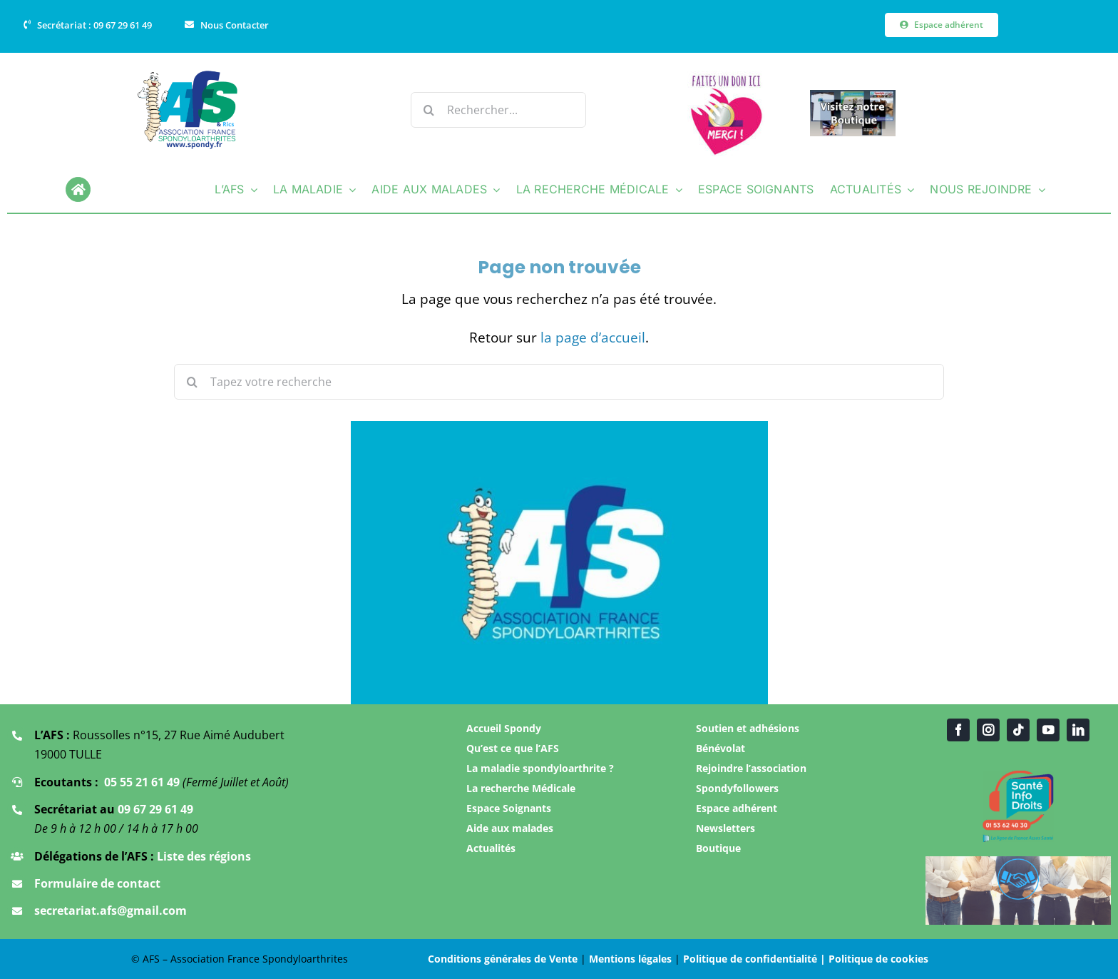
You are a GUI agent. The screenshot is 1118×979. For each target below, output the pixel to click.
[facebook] (958, 730)
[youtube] (1048, 730)
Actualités (491, 848)
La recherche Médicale (520, 788)
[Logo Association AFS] (188, 75)
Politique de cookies (878, 958)
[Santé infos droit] (1018, 775)
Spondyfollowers (737, 788)
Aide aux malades (509, 828)
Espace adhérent (736, 808)
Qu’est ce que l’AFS (512, 748)
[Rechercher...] (498, 110)
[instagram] (988, 730)
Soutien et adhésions (747, 728)
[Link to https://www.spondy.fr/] (78, 189)
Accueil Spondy (503, 728)
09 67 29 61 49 (155, 809)
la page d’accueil (592, 337)
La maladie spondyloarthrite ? (540, 768)
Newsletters (725, 828)
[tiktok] (1018, 730)
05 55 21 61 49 (142, 782)
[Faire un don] (726, 77)
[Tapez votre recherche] (559, 382)
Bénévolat (720, 748)
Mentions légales (630, 958)
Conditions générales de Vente (503, 958)
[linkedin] (1078, 730)
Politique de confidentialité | (756, 958)
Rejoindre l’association (751, 768)
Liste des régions (202, 856)
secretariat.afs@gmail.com (110, 910)
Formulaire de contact (97, 883)
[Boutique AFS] (853, 96)
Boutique (718, 848)
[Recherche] (428, 110)
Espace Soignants (508, 808)
